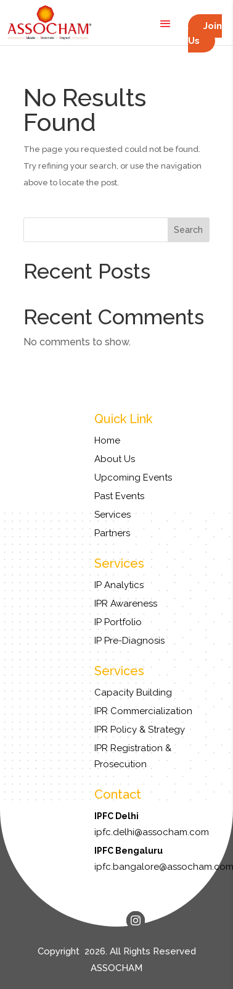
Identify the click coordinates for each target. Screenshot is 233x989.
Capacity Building (133, 692)
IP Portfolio (118, 622)
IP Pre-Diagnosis (129, 640)
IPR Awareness (125, 603)
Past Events (119, 496)
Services (112, 514)
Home (107, 440)
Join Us (205, 33)
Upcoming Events (133, 477)
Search (188, 230)
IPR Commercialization (143, 711)
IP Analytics (119, 585)
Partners (112, 533)
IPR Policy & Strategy (139, 729)
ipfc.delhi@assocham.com (151, 832)
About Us (114, 459)
